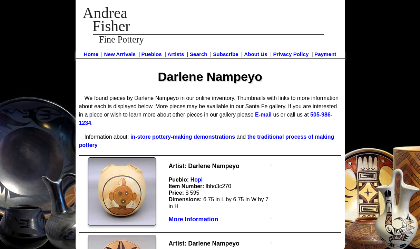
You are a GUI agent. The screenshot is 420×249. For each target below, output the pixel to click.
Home (91, 54)
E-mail (263, 115)
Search (198, 54)
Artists (175, 54)
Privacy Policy (291, 54)
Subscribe (225, 54)
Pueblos (151, 54)
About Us (255, 54)
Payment (325, 54)
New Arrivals (119, 54)
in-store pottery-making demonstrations (182, 137)
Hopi (197, 180)
